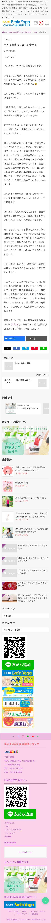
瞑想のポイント (22, 483)
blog (7, 40)
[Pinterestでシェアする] (34, 348)
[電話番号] (41, 23)
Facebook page (25, 852)
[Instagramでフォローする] (23, 736)
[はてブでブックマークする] (25, 348)
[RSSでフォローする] (37, 736)
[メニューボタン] (47, 23)
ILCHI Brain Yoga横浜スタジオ (21, 743)
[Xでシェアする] (7, 348)
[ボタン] (35, 24)
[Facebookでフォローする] (18, 736)
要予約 (14, 324)
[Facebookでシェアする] (16, 348)
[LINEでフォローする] (28, 736)
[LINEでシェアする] (43, 348)
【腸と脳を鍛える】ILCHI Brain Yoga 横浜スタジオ (25, 919)
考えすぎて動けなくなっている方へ (30, 498)
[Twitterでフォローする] (13, 736)
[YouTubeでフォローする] (33, 736)
